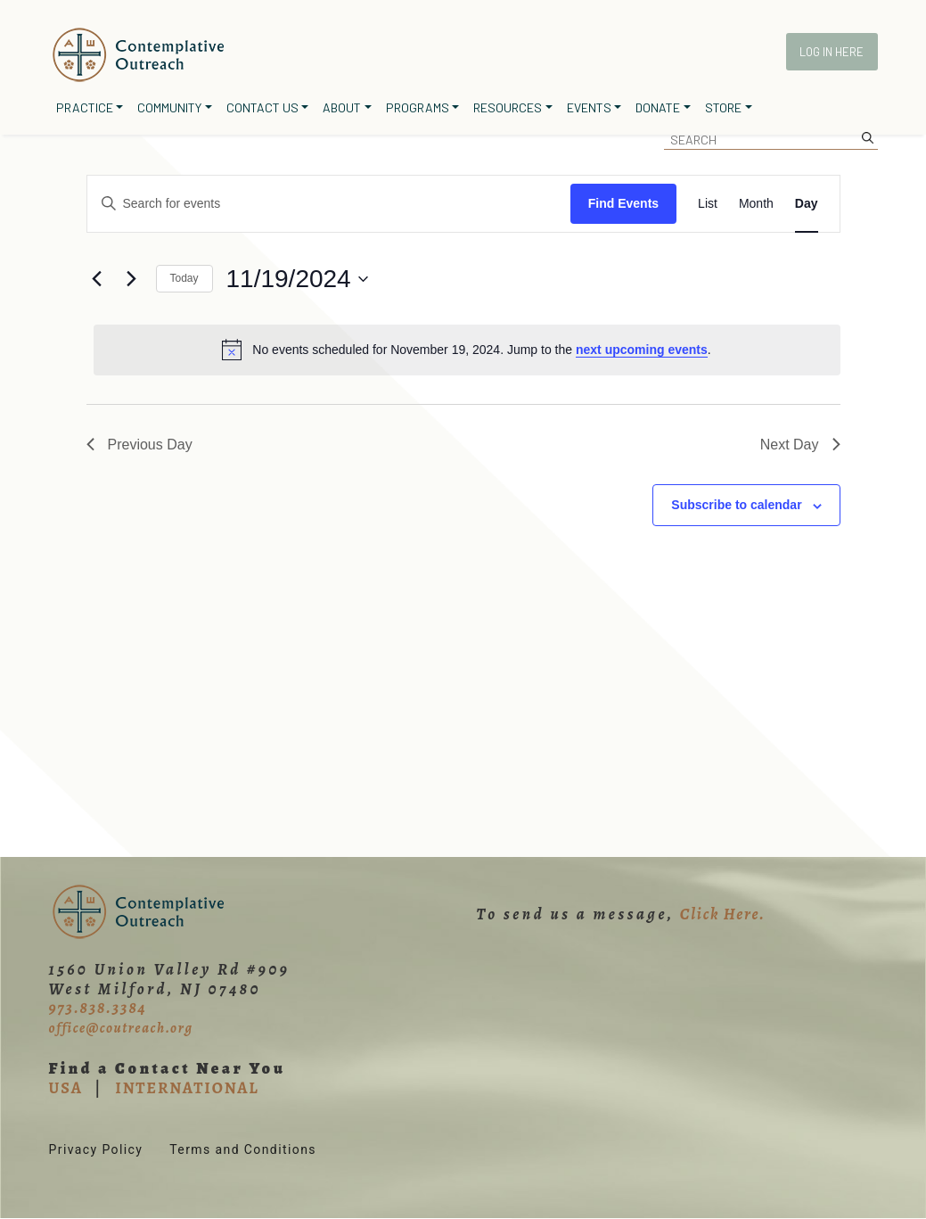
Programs (417, 107)
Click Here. (723, 914)
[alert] (467, 350)
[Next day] (132, 279)
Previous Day (139, 444)
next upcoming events (642, 349)
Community (169, 107)
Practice (84, 107)
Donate (657, 107)
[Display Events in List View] (707, 204)
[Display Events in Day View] (806, 204)
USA (66, 1088)
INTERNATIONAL (186, 1088)
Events (589, 107)
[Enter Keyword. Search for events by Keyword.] (328, 204)
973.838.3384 (98, 1007)
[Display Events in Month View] (756, 204)
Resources (507, 107)
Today (184, 278)
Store (723, 107)
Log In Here (831, 52)
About (342, 107)
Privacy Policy (96, 1149)
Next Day (800, 444)
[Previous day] (97, 279)
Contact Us (262, 107)
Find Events (623, 203)
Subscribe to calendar (736, 505)
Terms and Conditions (242, 1149)
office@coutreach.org (121, 1028)
